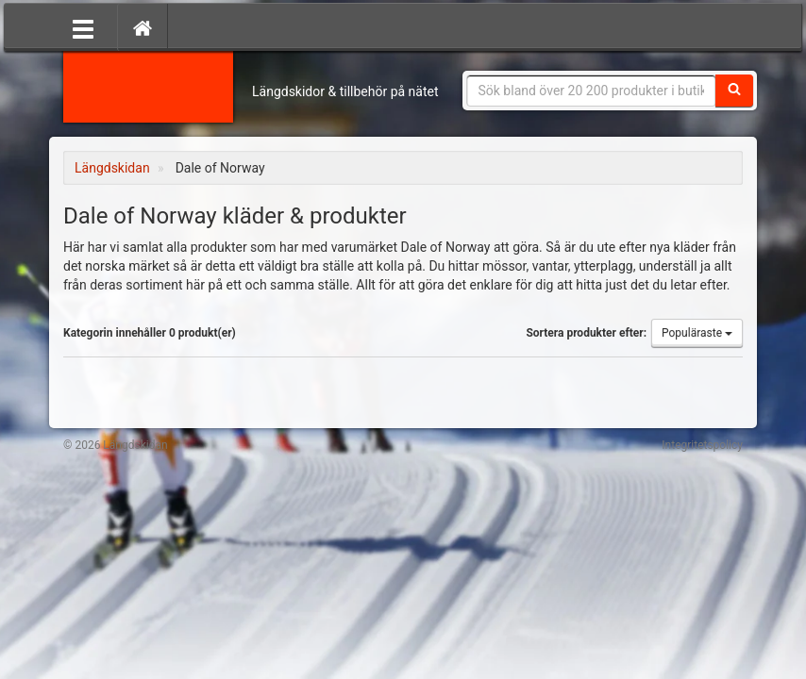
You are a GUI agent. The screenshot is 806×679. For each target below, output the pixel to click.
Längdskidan (148, 85)
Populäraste (697, 333)
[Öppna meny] (83, 27)
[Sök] (734, 91)
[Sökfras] (591, 91)
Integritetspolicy (702, 445)
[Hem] (142, 27)
